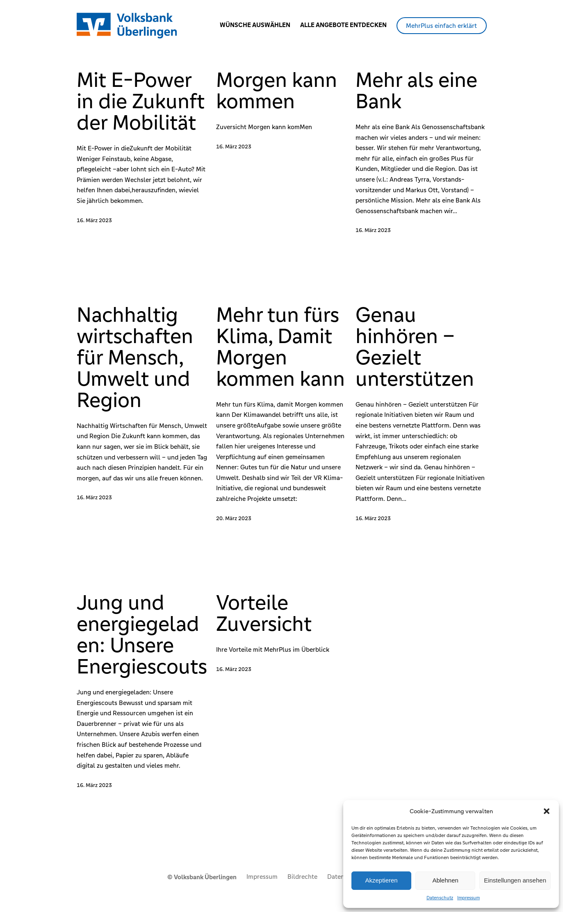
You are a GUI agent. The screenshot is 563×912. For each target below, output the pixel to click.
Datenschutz (439, 898)
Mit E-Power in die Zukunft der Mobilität (141, 101)
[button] (546, 811)
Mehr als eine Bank (416, 90)
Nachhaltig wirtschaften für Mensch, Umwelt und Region (135, 357)
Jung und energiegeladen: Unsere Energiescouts (142, 634)
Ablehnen (445, 880)
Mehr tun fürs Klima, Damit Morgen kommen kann (280, 346)
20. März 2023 (233, 518)
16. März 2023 (94, 220)
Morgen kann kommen (276, 90)
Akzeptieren (381, 880)
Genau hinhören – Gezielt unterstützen (415, 346)
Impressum (468, 898)
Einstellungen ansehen (515, 880)
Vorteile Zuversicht (264, 613)
